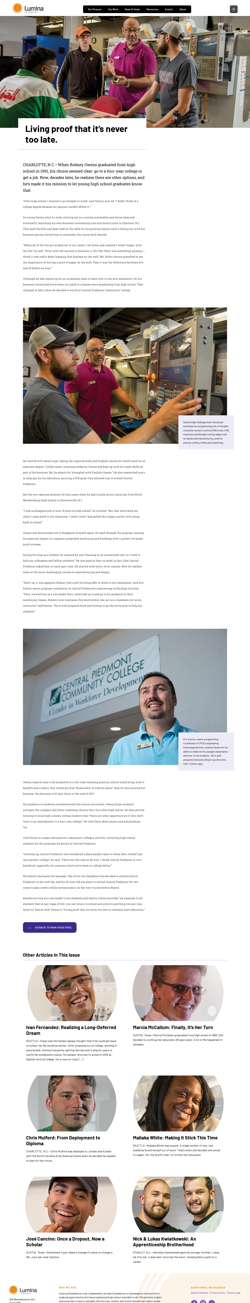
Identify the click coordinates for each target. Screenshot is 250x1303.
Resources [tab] (152, 9)
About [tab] (183, 9)
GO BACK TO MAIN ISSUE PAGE (53, 927)
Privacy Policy (218, 1292)
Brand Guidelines (199, 1292)
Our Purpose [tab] (95, 9)
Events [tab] (169, 9)
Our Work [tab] (113, 9)
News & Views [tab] (132, 9)
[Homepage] (28, 9)
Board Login (234, 1292)
